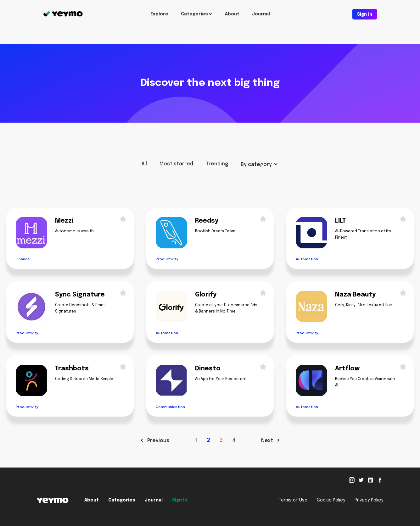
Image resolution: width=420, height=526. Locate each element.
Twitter (361, 480)
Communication (170, 407)
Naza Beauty (355, 294)
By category (256, 164)
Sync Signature (80, 294)
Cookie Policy (331, 500)
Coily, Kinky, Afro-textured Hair (363, 305)
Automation (307, 259)
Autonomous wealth (74, 231)
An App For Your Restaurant (221, 379)
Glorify (205, 294)
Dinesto (208, 368)
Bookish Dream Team (215, 231)
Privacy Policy (369, 500)
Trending (217, 164)
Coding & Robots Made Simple (84, 379)
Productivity (167, 259)
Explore (159, 14)
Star (121, 218)
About (232, 14)
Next (267, 440)
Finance (23, 259)
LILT (340, 221)
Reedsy (206, 221)
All (144, 164)
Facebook (380, 480)
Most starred (176, 164)
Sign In (179, 500)
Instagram (352, 480)
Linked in (370, 480)
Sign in (364, 14)
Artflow (347, 368)
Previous (157, 440)
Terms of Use (293, 500)
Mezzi (64, 221)
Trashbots (72, 368)
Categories (194, 14)
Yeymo (63, 14)
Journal (261, 14)
